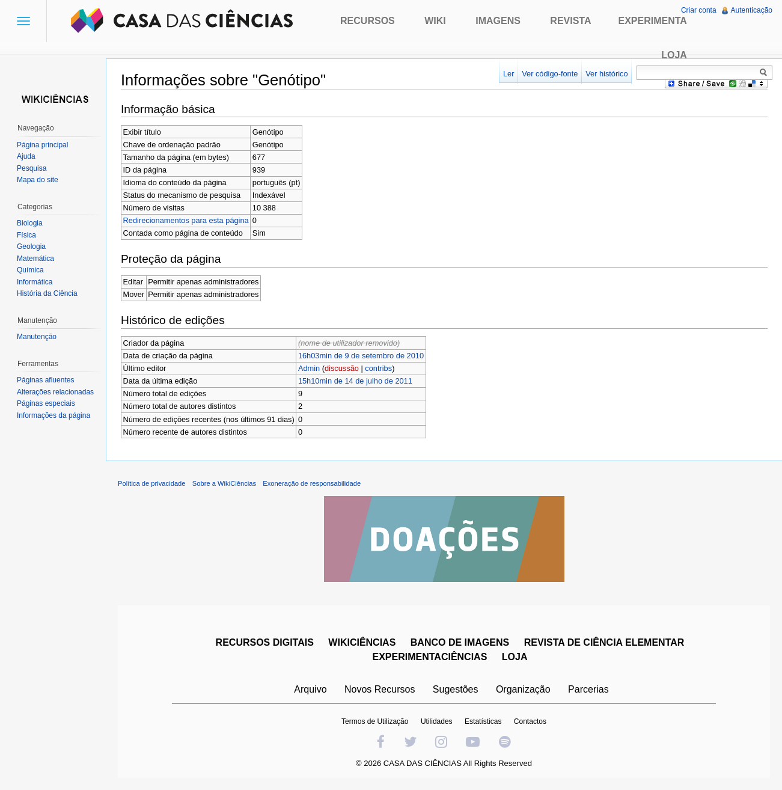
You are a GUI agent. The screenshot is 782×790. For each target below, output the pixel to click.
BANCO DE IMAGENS (460, 642)
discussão (342, 368)
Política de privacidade (152, 483)
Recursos (367, 21)
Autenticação (751, 10)
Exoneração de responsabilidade (312, 483)
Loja (674, 55)
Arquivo (310, 689)
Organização (523, 689)
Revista (570, 21)
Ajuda (26, 156)
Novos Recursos (379, 689)
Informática (34, 282)
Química (30, 270)
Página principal (42, 145)
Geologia (31, 246)
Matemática (35, 258)
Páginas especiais (46, 403)
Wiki (435, 21)
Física (26, 235)
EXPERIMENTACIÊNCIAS (430, 657)
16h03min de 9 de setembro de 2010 (361, 355)
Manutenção (37, 336)
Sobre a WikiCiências (224, 483)
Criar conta (698, 10)
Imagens (498, 21)
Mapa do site (37, 180)
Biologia (30, 223)
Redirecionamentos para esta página (186, 220)
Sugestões (455, 689)
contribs (378, 368)
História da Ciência (47, 293)
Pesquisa (31, 168)
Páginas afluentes (45, 380)
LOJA (515, 657)
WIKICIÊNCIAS (362, 642)
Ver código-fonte (550, 73)
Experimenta (652, 21)
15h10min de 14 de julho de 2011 (355, 380)
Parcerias (588, 689)
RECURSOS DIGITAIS (265, 642)
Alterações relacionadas (55, 392)
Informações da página (53, 415)
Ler (509, 73)
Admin (309, 368)
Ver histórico (606, 73)
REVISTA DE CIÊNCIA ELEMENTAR (604, 642)
